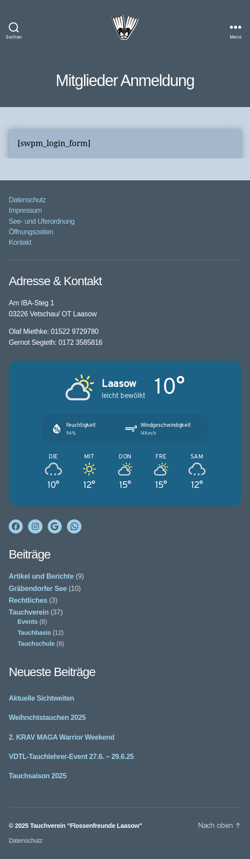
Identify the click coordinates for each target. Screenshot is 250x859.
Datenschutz (27, 200)
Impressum (25, 210)
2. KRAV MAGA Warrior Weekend (61, 737)
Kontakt (20, 242)
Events (28, 621)
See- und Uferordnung (41, 221)
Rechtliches (28, 600)
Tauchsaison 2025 (38, 776)
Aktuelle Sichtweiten (41, 698)
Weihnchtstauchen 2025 (47, 717)
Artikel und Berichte (41, 576)
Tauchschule (36, 643)
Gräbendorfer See (38, 588)
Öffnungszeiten (31, 232)
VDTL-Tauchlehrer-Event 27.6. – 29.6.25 (71, 756)
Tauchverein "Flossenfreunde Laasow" (86, 825)
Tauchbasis (34, 632)
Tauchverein (29, 612)
